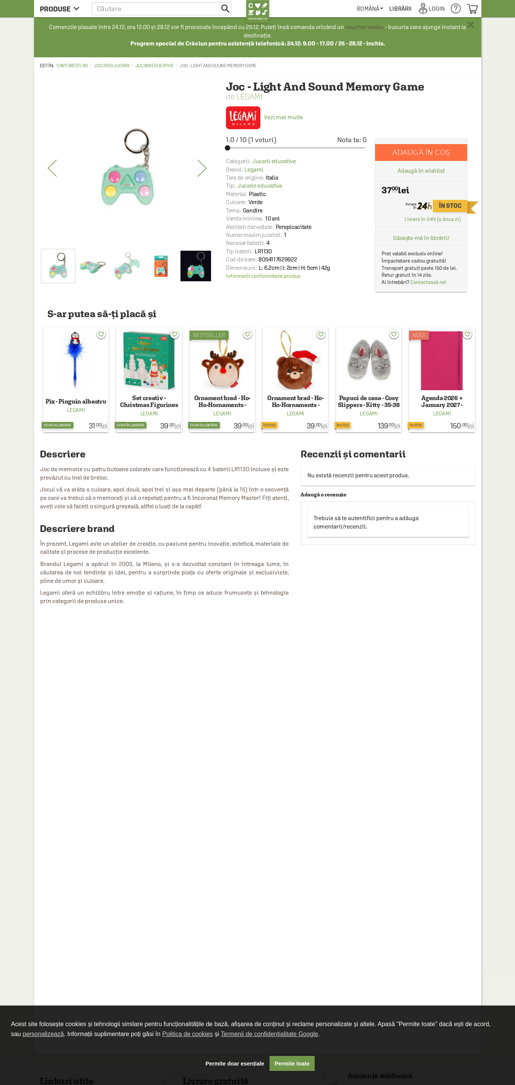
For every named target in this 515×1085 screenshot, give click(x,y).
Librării (400, 8)
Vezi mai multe (264, 117)
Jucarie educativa (259, 185)
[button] (161, 8)
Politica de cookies (187, 1034)
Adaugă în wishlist (421, 170)
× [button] (470, 24)
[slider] (296, 148)
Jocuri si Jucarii (111, 65)
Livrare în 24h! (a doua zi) (432, 219)
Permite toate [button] (292, 1064)
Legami (249, 96)
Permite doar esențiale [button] (235, 1064)
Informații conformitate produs (263, 276)
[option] (127, 168)
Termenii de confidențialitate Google (269, 1034)
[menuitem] (370, 8)
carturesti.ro (72, 65)
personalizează (43, 1034)
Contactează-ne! (428, 282)
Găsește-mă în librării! (421, 238)
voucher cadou (364, 27)
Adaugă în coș (421, 152)
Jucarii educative (154, 65)
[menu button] (61, 8)
